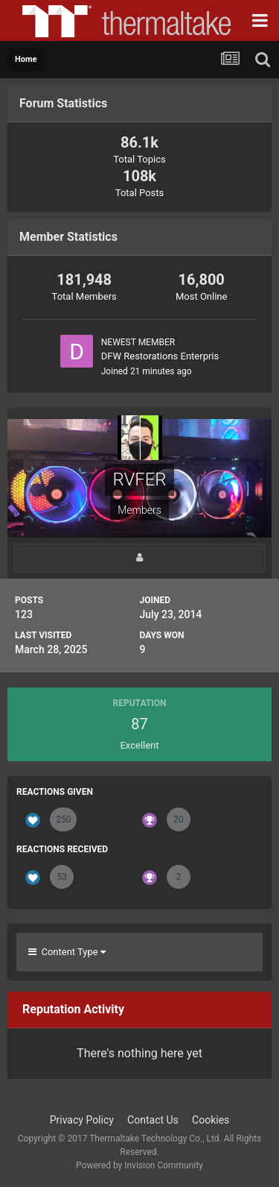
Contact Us (153, 1120)
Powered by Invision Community (139, 1165)
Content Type (67, 951)
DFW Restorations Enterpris (160, 356)
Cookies (210, 1120)
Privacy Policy (82, 1120)
